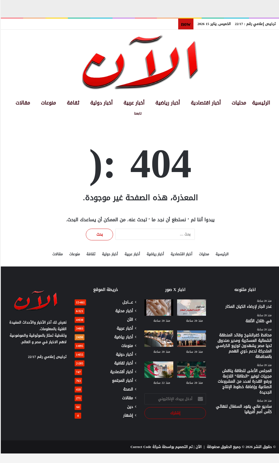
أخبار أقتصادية (120, 372)
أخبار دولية (100, 103)
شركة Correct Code (145, 446)
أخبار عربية (133, 103)
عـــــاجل (127, 302)
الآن (129, 320)
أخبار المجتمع (121, 381)
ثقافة (72, 103)
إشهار (127, 415)
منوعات (47, 103)
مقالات (22, 103)
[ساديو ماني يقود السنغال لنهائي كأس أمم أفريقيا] (190, 369)
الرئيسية (260, 103)
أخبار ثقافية (122, 363)
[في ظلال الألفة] (158, 307)
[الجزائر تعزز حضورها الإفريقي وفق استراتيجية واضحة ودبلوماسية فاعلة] (158, 369)
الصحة (127, 389)
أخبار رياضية (166, 103)
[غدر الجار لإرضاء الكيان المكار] (190, 307)
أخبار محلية (123, 311)
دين (129, 407)
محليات (238, 103)
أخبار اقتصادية (205, 103)
